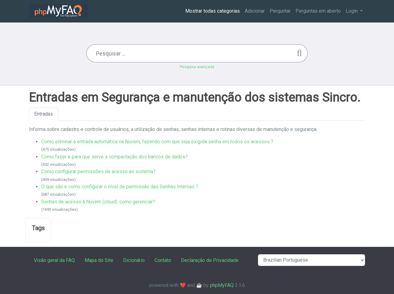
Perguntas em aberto (318, 11)
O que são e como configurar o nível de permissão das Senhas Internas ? (119, 187)
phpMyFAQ (222, 285)
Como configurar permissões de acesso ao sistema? (98, 171)
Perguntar (280, 11)
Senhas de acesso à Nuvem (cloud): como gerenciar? (98, 202)
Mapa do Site (99, 260)
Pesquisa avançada (197, 66)
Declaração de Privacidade (210, 260)
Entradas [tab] (43, 114)
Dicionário (134, 260)
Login (352, 11)
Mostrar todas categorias (212, 11)
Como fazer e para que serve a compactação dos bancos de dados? (114, 157)
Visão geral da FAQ (54, 260)
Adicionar (255, 11)
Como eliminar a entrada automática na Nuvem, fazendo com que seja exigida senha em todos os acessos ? (157, 142)
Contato (163, 260)
